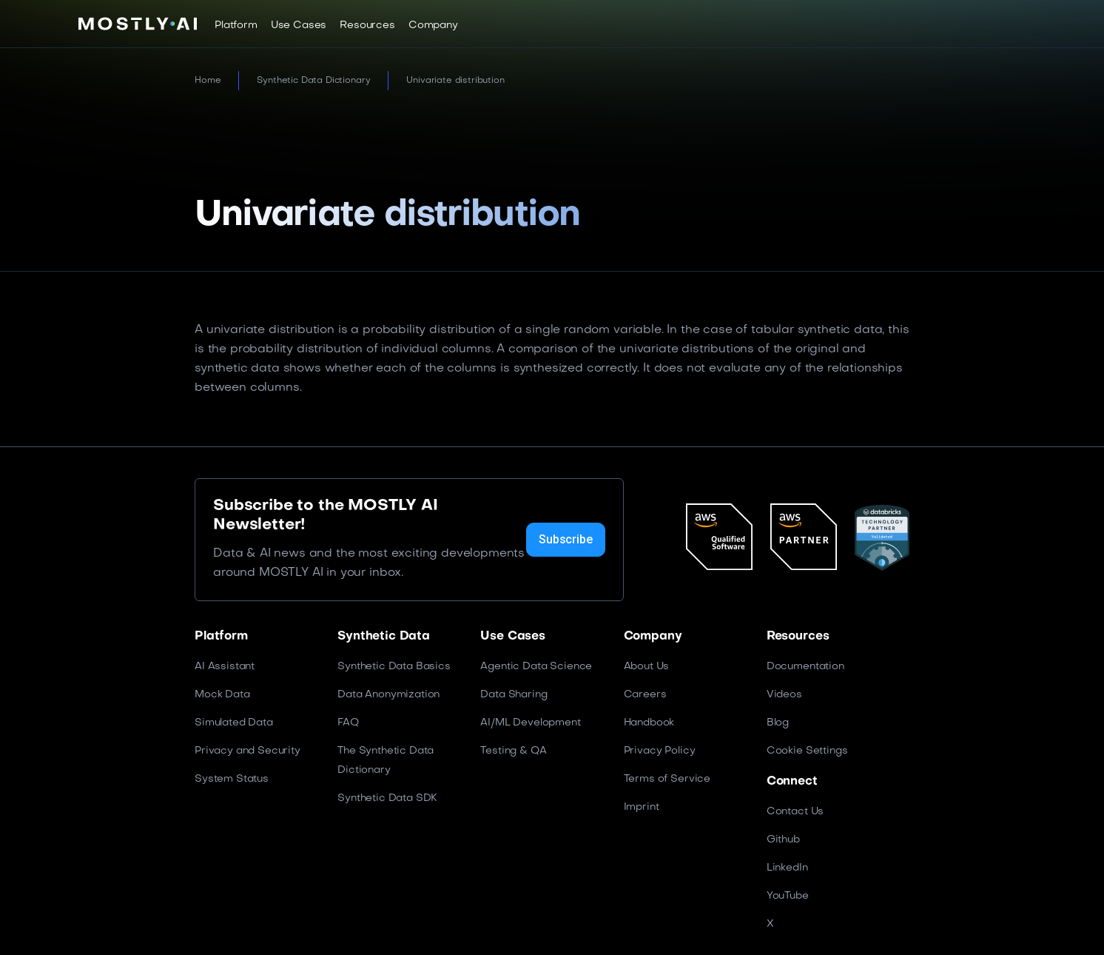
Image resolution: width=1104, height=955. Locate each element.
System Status (232, 779)
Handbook (649, 723)
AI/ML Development (530, 723)
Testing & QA (513, 751)
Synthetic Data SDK (387, 798)
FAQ (348, 723)
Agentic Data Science (536, 666)
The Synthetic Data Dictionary (385, 760)
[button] (236, 25)
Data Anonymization (388, 695)
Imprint (641, 807)
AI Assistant (225, 666)
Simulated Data (234, 723)
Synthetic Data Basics (394, 666)
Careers (645, 695)
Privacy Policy (660, 751)
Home (208, 80)
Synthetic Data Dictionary (313, 80)
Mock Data (222, 695)
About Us (647, 666)
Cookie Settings (807, 751)
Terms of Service (667, 779)
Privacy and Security (247, 751)
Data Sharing (513, 695)
